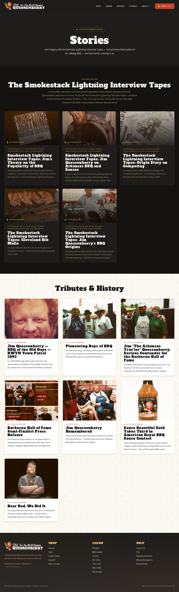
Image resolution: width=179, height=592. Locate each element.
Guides (109, 6)
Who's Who (96, 567)
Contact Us (140, 548)
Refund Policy (142, 564)
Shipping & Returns (144, 556)
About (146, 6)
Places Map (97, 571)
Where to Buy (54, 564)
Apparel (51, 560)
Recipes (120, 6)
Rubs (50, 552)
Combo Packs (54, 556)
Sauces (51, 548)
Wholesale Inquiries (144, 560)
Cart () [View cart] (165, 6)
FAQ (138, 552)
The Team (96, 564)
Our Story (96, 560)
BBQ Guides (97, 552)
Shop (98, 6)
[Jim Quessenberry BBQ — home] (25, 6)
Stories (133, 6)
